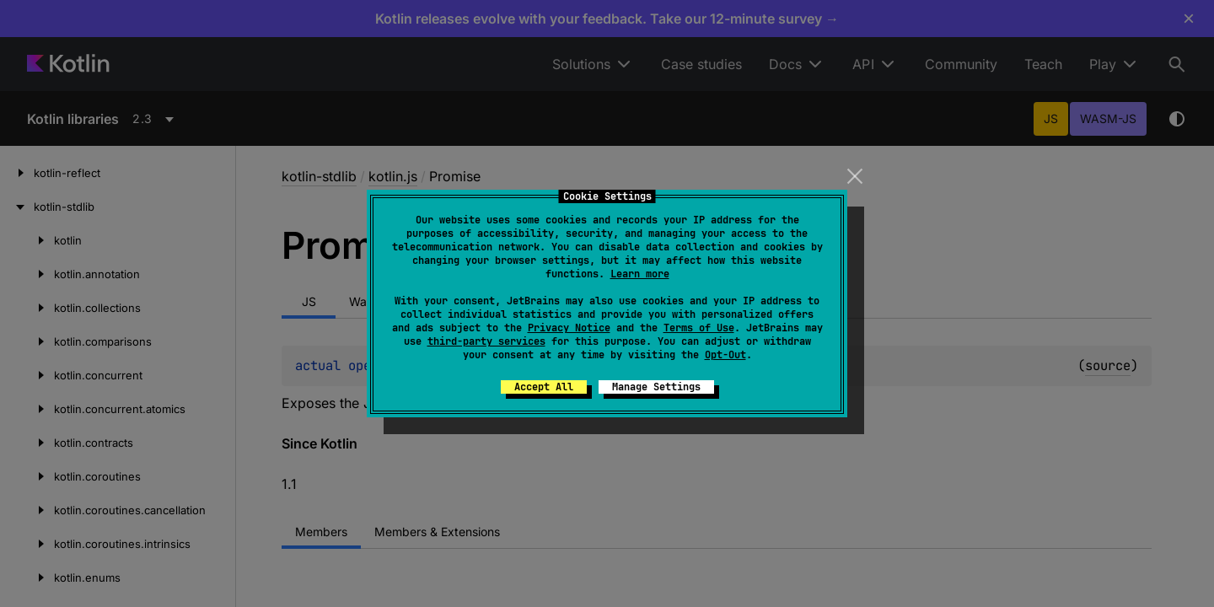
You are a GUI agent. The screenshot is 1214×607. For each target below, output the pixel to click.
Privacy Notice (569, 328)
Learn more (639, 274)
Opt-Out (725, 355)
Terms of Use (698, 328)
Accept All (543, 387)
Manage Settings (656, 387)
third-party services (486, 341)
